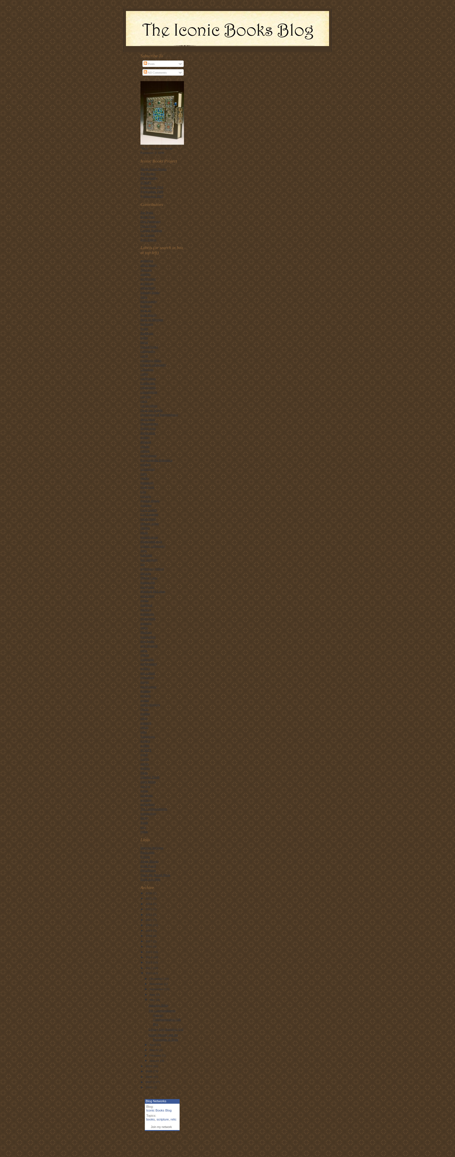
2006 (149, 1087)
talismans (146, 795)
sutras (144, 790)
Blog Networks (156, 1101)
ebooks (145, 446)
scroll (144, 754)
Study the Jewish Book (155, 875)
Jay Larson (147, 235)
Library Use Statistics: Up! (166, 1029)
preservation (148, 686)
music (144, 627)
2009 (149, 1071)
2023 (149, 909)
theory (144, 818)
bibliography (148, 301)
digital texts (148, 428)
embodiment (148, 455)
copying (145, 396)
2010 (149, 1066)
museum (145, 623)
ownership (147, 659)
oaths (143, 650)
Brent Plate (147, 216)
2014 (149, 957)
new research (149, 645)
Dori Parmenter (150, 221)
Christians (147, 369)
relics (143, 718)
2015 (149, 952)
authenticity (148, 287)
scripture (162, 1119)
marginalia (147, 587)
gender (144, 478)
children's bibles (150, 360)
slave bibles (148, 781)
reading (145, 713)
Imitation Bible (158, 1005)
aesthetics (146, 260)
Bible (143, 297)
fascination (147, 469)
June (152, 994)
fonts (143, 473)
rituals (144, 727)
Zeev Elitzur (148, 239)
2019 (149, 930)
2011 (149, 973)
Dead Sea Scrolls (151, 410)
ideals (144, 532)
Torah (144, 822)
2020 (149, 925)
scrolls (144, 759)
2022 (149, 914)
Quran (144, 709)
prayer (144, 682)
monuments (148, 618)
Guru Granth (148, 510)
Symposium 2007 (151, 196)
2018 (149, 935)
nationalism (148, 636)
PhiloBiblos (148, 870)
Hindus (145, 528)
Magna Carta (148, 577)
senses (144, 763)
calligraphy (147, 351)
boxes (144, 328)
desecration (147, 419)
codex (144, 373)
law (142, 564)
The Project (148, 173)
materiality (147, 596)
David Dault (148, 226)
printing (145, 691)
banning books (149, 292)
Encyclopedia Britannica (156, 460)
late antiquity (149, 559)
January (154, 1060)
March (154, 1050)
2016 (149, 946)
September (156, 989)
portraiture (147, 677)
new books (147, 641)
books (150, 1119)
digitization (147, 433)
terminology (148, 813)
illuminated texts (151, 541)
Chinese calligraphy (153, 364)
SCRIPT (145, 182)
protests (145, 695)
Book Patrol (148, 866)
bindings (146, 306)
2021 (149, 919)
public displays (150, 704)
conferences (148, 378)
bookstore (146, 324)
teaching (145, 800)
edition (144, 450)
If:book (145, 856)
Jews (143, 550)
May (152, 999)
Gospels (145, 496)
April (153, 1044)
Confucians (147, 383)
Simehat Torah (149, 777)
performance (148, 663)
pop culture (147, 673)
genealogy (147, 482)
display (145, 437)
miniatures (147, 614)
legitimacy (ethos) (152, 568)
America (145, 269)
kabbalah (146, 555)
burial (144, 342)
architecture (148, 278)
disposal (145, 442)
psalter (144, 700)
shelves (145, 768)
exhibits (145, 464)
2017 (149, 941)
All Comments (155, 72)
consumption (148, 392)
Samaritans (147, 736)
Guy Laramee (149, 514)
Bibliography (149, 178)
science (145, 740)
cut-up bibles (148, 405)
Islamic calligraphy (152, 546)
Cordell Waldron (151, 230)
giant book (147, 487)
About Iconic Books (153, 169)
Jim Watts (146, 212)
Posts (149, 63)
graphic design (149, 500)
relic (173, 1119)
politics (145, 668)
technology (147, 804)
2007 (149, 1082)
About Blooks (149, 861)
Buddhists (147, 333)
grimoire (145, 505)
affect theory (148, 265)
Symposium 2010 (151, 187)
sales (143, 731)
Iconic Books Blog (158, 1110)
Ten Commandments (153, 809)
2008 (149, 1076)
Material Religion (151, 847)
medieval (146, 605)
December (156, 978)
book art (145, 310)
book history (148, 315)
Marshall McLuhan (152, 591)
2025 (149, 898)
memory (145, 609)
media (144, 600)
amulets (145, 274)
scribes (144, 745)
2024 (149, 904)
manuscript (147, 582)
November (156, 984)
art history (147, 283)
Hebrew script (149, 523)
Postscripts (147, 852)
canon (144, 355)
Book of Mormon (151, 319)
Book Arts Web (150, 879)
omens (144, 654)
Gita (143, 491)
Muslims (146, 632)
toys (143, 827)
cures (143, 401)
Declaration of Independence (159, 414)
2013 (149, 962)
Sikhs (144, 772)
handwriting (148, 519)
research (145, 723)
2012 (149, 968)
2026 (149, 893)
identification (149, 537)
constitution (148, 387)
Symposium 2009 (151, 191)
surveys (145, 786)
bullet (144, 337)
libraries (145, 573)
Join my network (161, 1127)
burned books (149, 346)
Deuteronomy (149, 423)
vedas (144, 831)
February (155, 1055)
